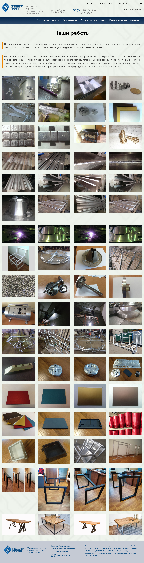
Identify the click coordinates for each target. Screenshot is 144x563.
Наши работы (72, 33)
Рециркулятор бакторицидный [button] (124, 20)
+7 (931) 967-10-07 (88, 10)
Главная (90, 3)
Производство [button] (70, 20)
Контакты (137, 3)
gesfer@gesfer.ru (89, 12)
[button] (48, 20)
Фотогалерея (106, 3)
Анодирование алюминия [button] (93, 20)
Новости (123, 3)
